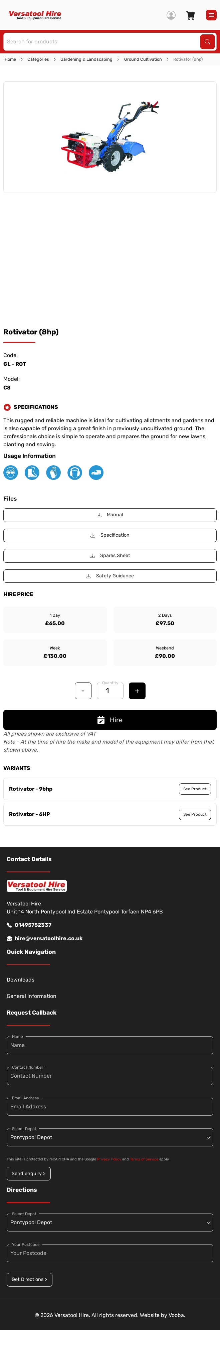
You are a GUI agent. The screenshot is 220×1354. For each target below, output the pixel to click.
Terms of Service (144, 1159)
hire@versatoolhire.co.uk (44, 938)
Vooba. (177, 1315)
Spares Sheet (110, 555)
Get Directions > (29, 1279)
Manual (110, 515)
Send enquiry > (28, 1173)
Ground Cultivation (143, 59)
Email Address (25, 1098)
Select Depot (24, 1128)
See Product (195, 789)
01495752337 (29, 925)
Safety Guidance (110, 576)
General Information (31, 996)
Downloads (20, 980)
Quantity (110, 683)
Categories (38, 59)
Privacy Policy (109, 1159)
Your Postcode (26, 1244)
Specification (110, 535)
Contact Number (27, 1067)
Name (17, 1036)
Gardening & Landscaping (86, 59)
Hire (110, 720)
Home (10, 59)
